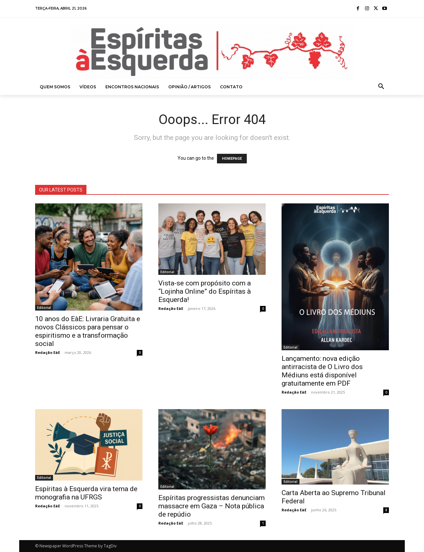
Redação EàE (47, 352)
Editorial (44, 307)
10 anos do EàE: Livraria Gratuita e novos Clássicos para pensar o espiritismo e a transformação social (87, 331)
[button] (381, 87)
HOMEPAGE (232, 158)
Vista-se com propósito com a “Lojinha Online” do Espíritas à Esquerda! (204, 291)
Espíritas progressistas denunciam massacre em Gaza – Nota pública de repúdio (211, 506)
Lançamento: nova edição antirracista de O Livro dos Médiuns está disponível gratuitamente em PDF (322, 371)
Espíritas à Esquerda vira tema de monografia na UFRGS (86, 493)
